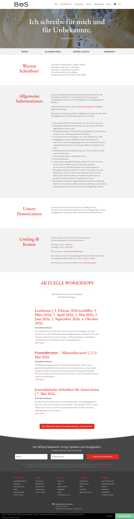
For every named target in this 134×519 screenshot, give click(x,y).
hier (100, 212)
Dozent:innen (62, 487)
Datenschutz (84, 484)
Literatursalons (19, 487)
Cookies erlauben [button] (124, 516)
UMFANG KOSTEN (81, 52)
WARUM (24, 52)
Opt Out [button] (109, 516)
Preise (15, 489)
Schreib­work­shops (43, 327)
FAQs (59, 492)
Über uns (61, 481)
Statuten (83, 489)
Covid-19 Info (18, 495)
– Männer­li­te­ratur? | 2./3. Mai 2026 (66, 354)
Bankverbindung (86, 492)
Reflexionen (39, 484)
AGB (81, 487)
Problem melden (108, 495)
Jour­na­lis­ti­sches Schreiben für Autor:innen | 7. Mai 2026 (67, 391)
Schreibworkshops (20, 481)
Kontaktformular (108, 481)
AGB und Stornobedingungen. (85, 263)
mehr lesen (39, 343)
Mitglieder (61, 489)
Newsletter (106, 492)
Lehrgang (16, 484)
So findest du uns (64, 495)
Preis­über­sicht (77, 251)
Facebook (105, 489)
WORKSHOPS (109, 52)
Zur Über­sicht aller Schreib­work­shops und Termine (67, 426)
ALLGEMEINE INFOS (53, 52)
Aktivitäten (39, 481)
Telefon (104, 487)
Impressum (84, 481)
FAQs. (92, 258)
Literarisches (40, 489)
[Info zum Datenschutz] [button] (10, 517)
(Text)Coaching (18, 492)
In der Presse (40, 492)
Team (59, 484)
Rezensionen (40, 487)
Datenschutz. (103, 466)
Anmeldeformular (108, 484)
